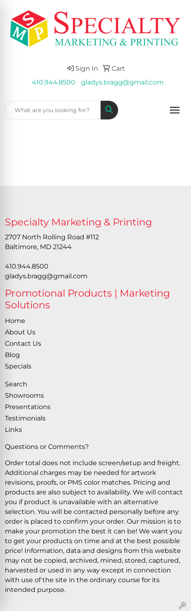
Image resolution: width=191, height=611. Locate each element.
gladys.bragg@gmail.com (122, 82)
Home (15, 321)
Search (16, 384)
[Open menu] (175, 110)
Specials (18, 366)
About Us (20, 332)
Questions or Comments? (47, 447)
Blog (12, 355)
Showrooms (24, 395)
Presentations (27, 407)
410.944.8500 (53, 82)
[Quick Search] (52, 110)
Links (13, 429)
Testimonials (25, 418)
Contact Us (23, 343)
